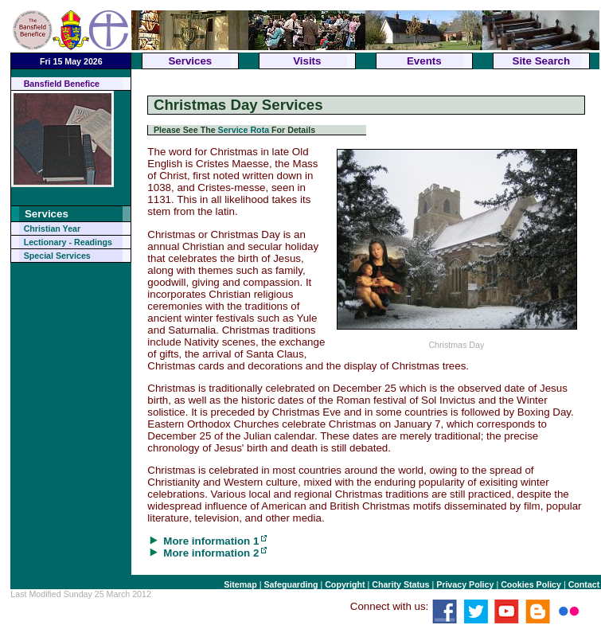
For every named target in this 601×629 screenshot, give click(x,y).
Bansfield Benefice (62, 83)
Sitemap (240, 584)
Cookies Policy (531, 584)
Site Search (542, 61)
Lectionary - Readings (68, 242)
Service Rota (244, 130)
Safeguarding (290, 584)
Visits (307, 61)
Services (190, 61)
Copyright (345, 584)
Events (424, 61)
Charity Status (400, 584)
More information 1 (211, 541)
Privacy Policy (465, 584)
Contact (584, 584)
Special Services (57, 255)
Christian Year (52, 228)
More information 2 (211, 553)
